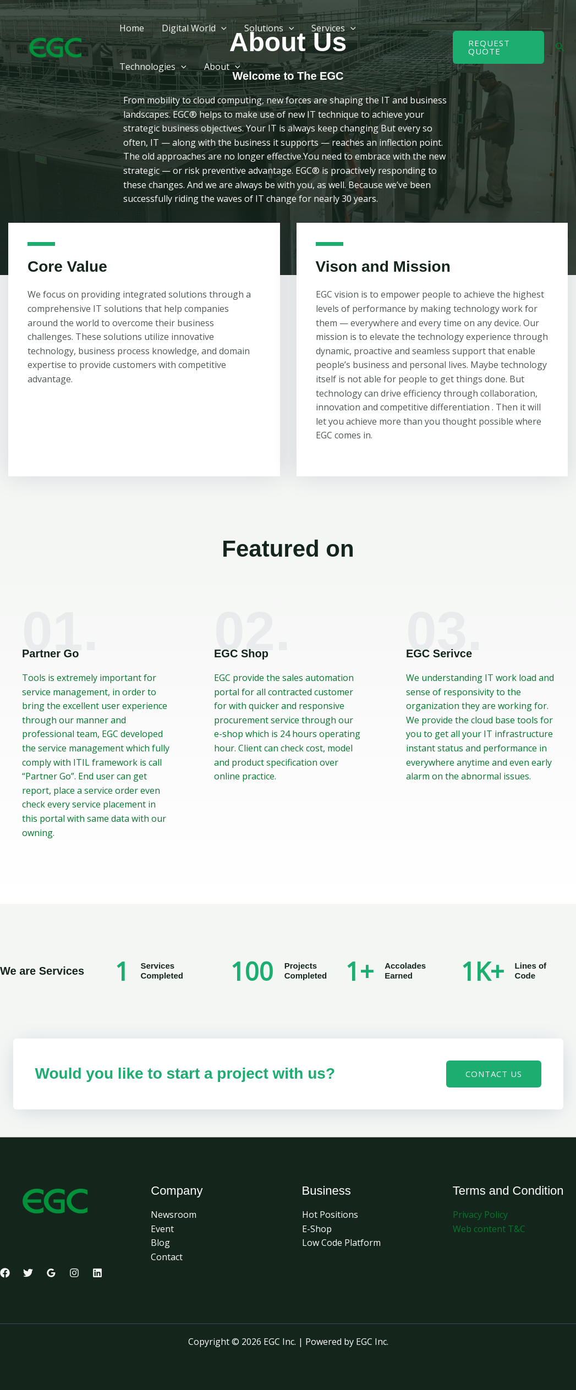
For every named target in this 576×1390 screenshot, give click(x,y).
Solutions (269, 28)
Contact (167, 1257)
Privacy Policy (480, 1214)
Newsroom (173, 1214)
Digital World (194, 28)
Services (333, 28)
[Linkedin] (97, 1273)
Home (131, 28)
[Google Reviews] (51, 1273)
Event (162, 1229)
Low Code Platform (341, 1243)
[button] (221, 28)
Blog (160, 1243)
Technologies (152, 67)
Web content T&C (489, 1229)
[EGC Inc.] (55, 46)
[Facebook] (5, 1273)
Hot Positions (330, 1214)
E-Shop (317, 1229)
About (222, 67)
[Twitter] (28, 1273)
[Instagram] (74, 1273)
